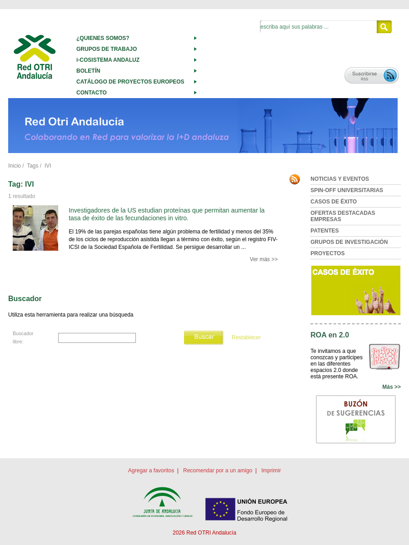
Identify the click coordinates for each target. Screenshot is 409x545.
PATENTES (324, 231)
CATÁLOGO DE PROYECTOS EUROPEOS (130, 82)
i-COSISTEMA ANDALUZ (108, 60)
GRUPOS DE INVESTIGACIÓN (349, 242)
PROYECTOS (327, 253)
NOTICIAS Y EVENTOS (339, 179)
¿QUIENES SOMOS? (103, 38)
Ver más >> (264, 259)
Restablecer (246, 337)
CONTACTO (91, 92)
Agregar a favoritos (151, 470)
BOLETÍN (88, 71)
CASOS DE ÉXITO (333, 201)
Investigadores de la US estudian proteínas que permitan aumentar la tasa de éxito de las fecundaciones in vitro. (166, 214)
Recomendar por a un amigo (217, 470)
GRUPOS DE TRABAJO (106, 49)
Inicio (14, 166)
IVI (48, 166)
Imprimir (271, 470)
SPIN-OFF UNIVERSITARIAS (346, 190)
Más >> (391, 387)
